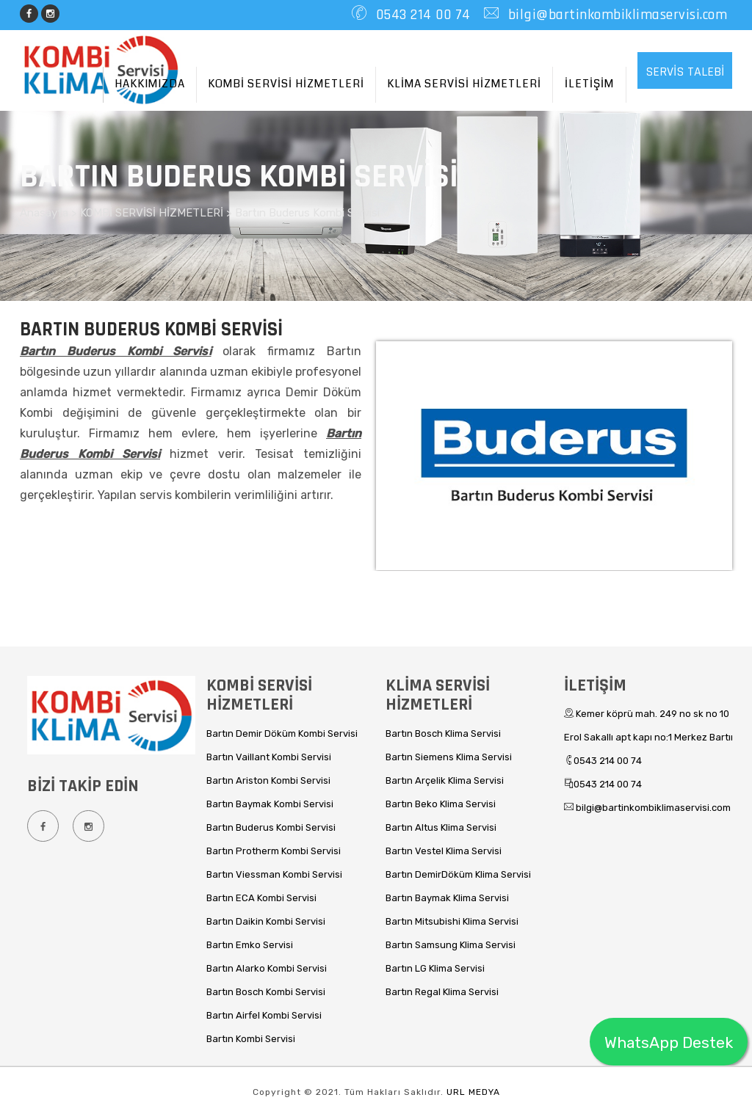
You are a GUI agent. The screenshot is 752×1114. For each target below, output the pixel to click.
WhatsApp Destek (668, 1042)
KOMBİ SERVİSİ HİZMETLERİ (286, 84)
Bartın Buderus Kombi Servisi (307, 212)
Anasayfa (45, 212)
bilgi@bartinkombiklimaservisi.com (615, 14)
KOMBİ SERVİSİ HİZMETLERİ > (157, 212)
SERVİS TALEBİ (685, 71)
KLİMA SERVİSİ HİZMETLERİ (464, 84)
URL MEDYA (473, 1092)
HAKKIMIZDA (150, 84)
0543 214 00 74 (421, 14)
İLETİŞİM (589, 84)
